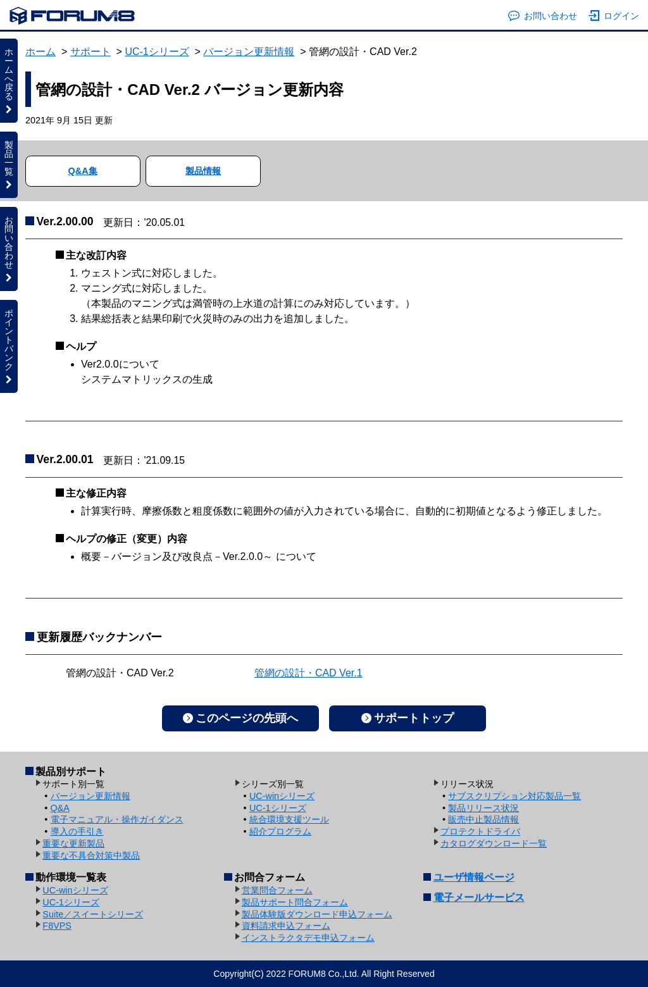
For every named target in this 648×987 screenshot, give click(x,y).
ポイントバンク (8, 346)
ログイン (614, 16)
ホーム (40, 51)
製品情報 (203, 171)
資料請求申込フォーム (286, 926)
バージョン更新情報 (248, 51)
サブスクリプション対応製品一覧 (514, 796)
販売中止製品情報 (483, 819)
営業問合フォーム (277, 890)
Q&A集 (82, 171)
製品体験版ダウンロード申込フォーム (317, 914)
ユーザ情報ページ (473, 877)
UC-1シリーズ (157, 51)
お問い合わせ (542, 16)
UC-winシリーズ (282, 796)
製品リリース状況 (483, 808)
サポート (90, 51)
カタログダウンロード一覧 (493, 843)
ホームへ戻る (8, 80)
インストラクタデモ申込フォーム (308, 938)
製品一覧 (8, 164)
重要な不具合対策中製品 (91, 855)
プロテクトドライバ (480, 831)
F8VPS (57, 926)
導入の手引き (77, 831)
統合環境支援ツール (289, 819)
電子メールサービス (479, 897)
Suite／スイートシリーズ (92, 914)
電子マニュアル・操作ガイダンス (117, 819)
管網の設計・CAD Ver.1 (308, 672)
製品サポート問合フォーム (295, 902)
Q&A (60, 808)
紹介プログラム (280, 831)
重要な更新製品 (73, 843)
